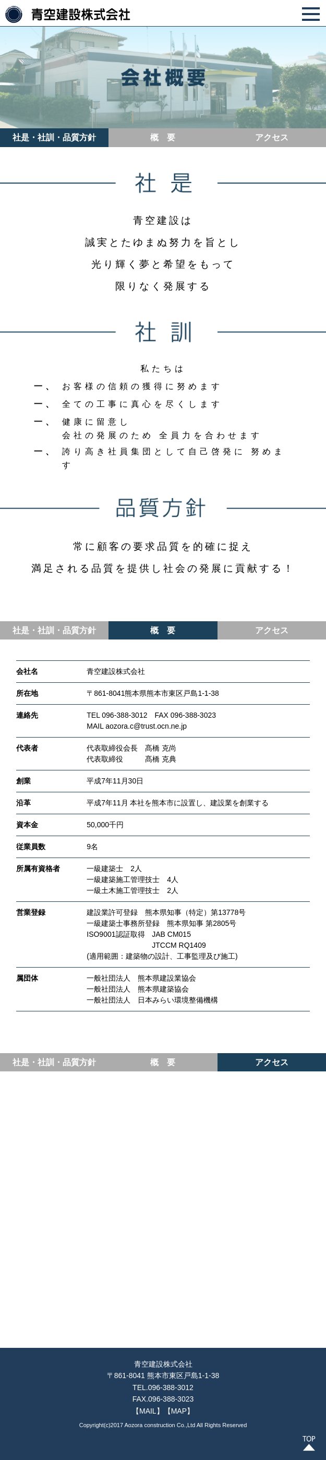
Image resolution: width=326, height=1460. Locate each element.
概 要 (162, 137)
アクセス (271, 137)
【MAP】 (179, 1411)
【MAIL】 (148, 1411)
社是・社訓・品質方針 (54, 137)
